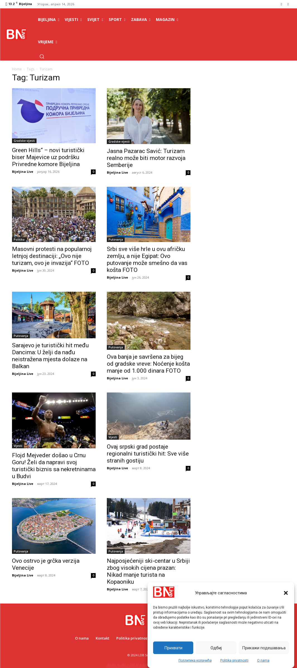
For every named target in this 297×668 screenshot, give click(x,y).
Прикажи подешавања (264, 647)
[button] (286, 593)
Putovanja (115, 239)
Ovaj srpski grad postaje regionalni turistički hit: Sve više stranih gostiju (148, 453)
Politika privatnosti (234, 660)
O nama (263, 660)
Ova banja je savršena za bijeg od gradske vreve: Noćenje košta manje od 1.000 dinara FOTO (148, 363)
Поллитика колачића (195, 660)
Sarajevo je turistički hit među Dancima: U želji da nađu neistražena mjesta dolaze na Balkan (50, 356)
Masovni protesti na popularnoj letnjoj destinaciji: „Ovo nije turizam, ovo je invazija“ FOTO (52, 256)
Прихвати (173, 647)
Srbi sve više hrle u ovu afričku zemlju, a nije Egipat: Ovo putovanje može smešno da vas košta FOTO (147, 259)
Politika (19, 239)
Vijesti (18, 446)
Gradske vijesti (24, 141)
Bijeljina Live (22, 171)
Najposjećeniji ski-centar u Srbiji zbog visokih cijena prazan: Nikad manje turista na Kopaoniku (148, 571)
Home (17, 69)
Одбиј (216, 647)
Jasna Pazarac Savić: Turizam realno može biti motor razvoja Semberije (146, 158)
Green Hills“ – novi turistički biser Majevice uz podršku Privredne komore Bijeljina (48, 157)
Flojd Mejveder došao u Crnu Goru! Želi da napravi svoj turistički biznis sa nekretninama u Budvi (54, 466)
